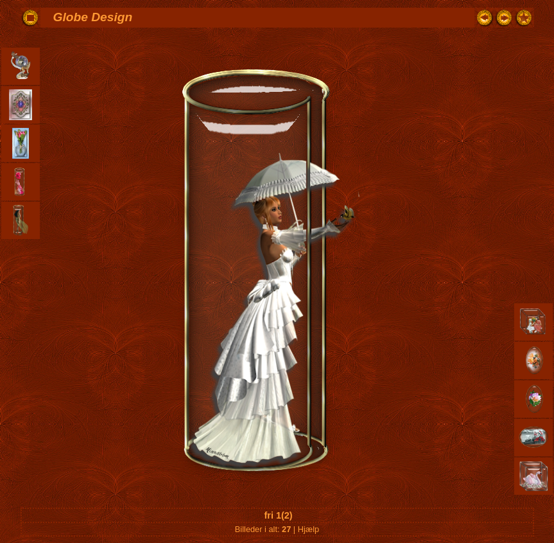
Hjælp (308, 529)
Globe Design (93, 17)
